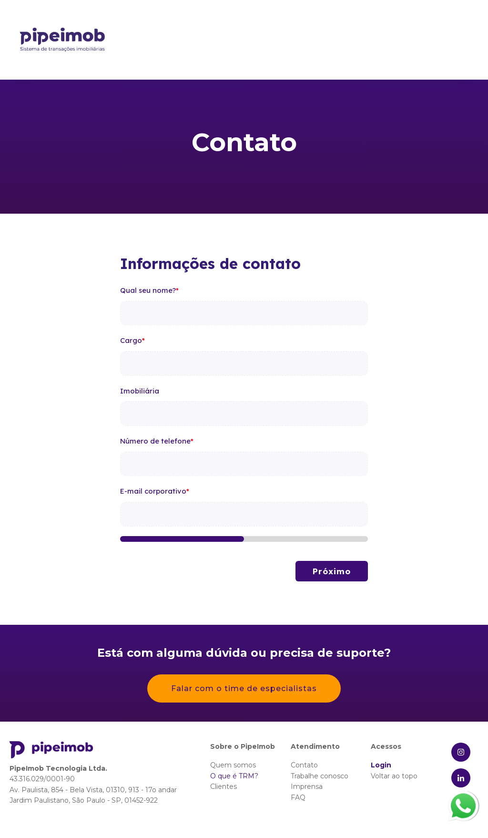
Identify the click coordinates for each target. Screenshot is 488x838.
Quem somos (233, 765)
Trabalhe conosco (319, 776)
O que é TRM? (234, 776)
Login (381, 765)
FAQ (298, 797)
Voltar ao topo (394, 776)
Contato (304, 765)
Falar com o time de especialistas (244, 688)
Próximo (332, 571)
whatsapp (463, 797)
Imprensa (307, 786)
